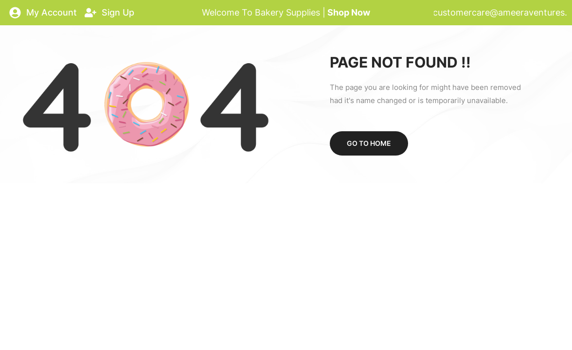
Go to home (369, 143)
